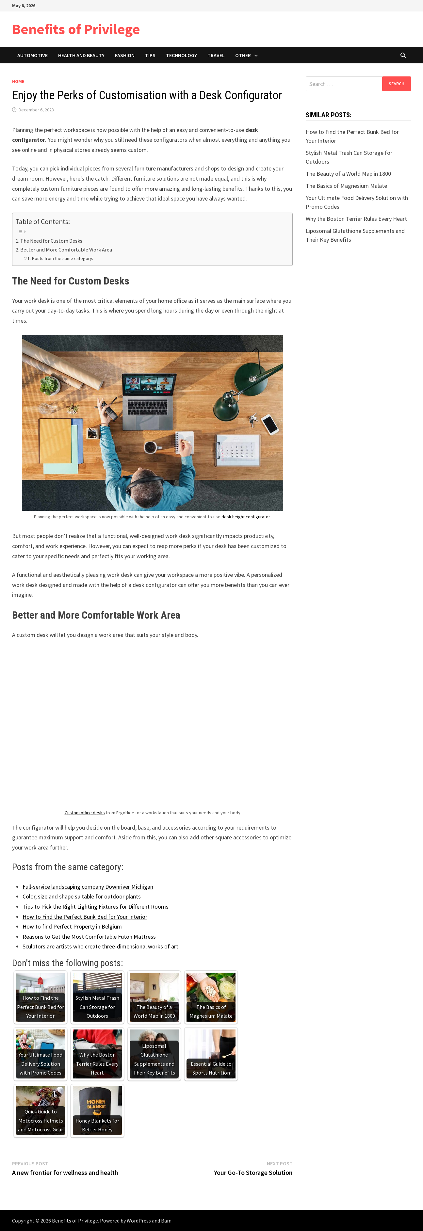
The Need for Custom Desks (51, 240)
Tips (150, 55)
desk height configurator (245, 517)
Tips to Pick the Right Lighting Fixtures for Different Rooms (96, 906)
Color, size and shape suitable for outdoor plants (82, 896)
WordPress (139, 1220)
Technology (181, 55)
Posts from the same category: (62, 258)
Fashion (125, 55)
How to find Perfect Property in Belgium (72, 926)
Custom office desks (85, 813)
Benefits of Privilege (76, 29)
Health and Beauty (81, 55)
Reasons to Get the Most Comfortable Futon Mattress (89, 936)
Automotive (32, 55)
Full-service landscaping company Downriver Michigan (88, 886)
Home (18, 81)
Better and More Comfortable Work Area (66, 249)
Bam (166, 1220)
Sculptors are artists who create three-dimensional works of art (100, 946)
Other (243, 55)
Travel (216, 55)
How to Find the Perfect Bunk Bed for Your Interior (85, 916)
